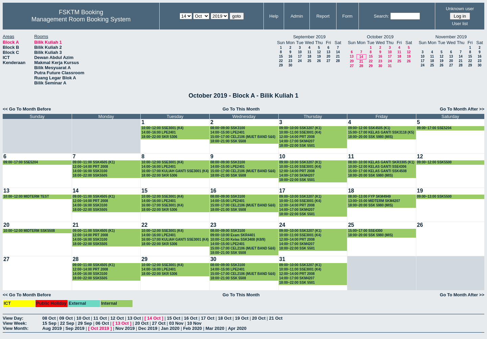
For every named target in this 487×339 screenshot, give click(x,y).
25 (309, 61)
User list (460, 23)
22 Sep (67, 323)
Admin (297, 16)
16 (290, 56)
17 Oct (207, 318)
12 (319, 52)
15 (281, 56)
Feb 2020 (192, 328)
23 (290, 61)
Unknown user (460, 8)
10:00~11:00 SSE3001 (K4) (300, 132)
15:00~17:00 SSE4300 (365, 231)
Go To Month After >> (462, 109)
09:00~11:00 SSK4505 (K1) (94, 162)
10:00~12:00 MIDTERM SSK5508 (29, 231)
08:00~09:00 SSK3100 (227, 128)
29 (281, 65)
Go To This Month (241, 109)
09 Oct (66, 318)
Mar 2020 (215, 328)
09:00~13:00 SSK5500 (434, 196)
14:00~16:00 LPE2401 (158, 132)
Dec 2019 (147, 328)
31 (390, 66)
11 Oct (100, 318)
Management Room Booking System (81, 19)
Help (273, 16)
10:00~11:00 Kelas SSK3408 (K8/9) (237, 239)
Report (322, 16)
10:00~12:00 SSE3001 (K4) (162, 128)
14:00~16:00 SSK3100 (90, 171)
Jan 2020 (170, 328)
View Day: (13, 318)
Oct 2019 (100, 328)
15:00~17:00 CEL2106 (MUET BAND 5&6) (243, 137)
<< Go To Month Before (27, 109)
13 (328, 52)
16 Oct (191, 318)
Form (347, 16)
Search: (381, 16)
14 (338, 52)
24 (300, 61)
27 (328, 61)
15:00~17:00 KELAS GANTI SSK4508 (377, 171)
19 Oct (242, 318)
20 (328, 56)
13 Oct (134, 318)
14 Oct (154, 318)
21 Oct (276, 318)
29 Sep (85, 323)
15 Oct (173, 318)
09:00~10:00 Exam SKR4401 (232, 235)
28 (338, 61)
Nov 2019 (125, 328)
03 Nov (176, 323)
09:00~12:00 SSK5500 (434, 162)
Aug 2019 (52, 328)
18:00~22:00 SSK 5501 (297, 145)
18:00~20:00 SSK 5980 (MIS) (370, 137)
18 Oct (225, 318)
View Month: (15, 328)
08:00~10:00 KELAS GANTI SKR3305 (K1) (381, 162)
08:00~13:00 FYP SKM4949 (369, 196)
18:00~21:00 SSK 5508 (228, 141)
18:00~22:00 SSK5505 (90, 175)
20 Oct (258, 318)
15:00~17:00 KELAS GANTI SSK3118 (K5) (381, 132)
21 (338, 56)
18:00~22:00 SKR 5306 (159, 137)
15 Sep (49, 323)
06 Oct (102, 323)
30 (290, 65)
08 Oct (49, 318)
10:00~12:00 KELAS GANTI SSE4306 (377, 166)
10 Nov (194, 323)
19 (319, 56)
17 (300, 56)
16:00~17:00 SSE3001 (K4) (162, 205)
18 (309, 56)
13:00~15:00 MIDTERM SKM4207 (374, 201)
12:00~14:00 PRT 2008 (297, 137)
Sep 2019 (74, 328)
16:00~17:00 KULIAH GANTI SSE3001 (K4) (175, 171)
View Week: (15, 323)
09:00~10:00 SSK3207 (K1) (300, 128)
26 (319, 61)
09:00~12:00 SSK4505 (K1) (369, 128)
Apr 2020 (237, 328)
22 (281, 61)
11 (309, 52)
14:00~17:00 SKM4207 (297, 141)
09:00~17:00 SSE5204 (434, 128)
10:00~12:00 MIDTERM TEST (26, 196)
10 (300, 52)
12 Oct (117, 318)
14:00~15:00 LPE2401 (227, 132)
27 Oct (159, 323)
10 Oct (83, 318)
